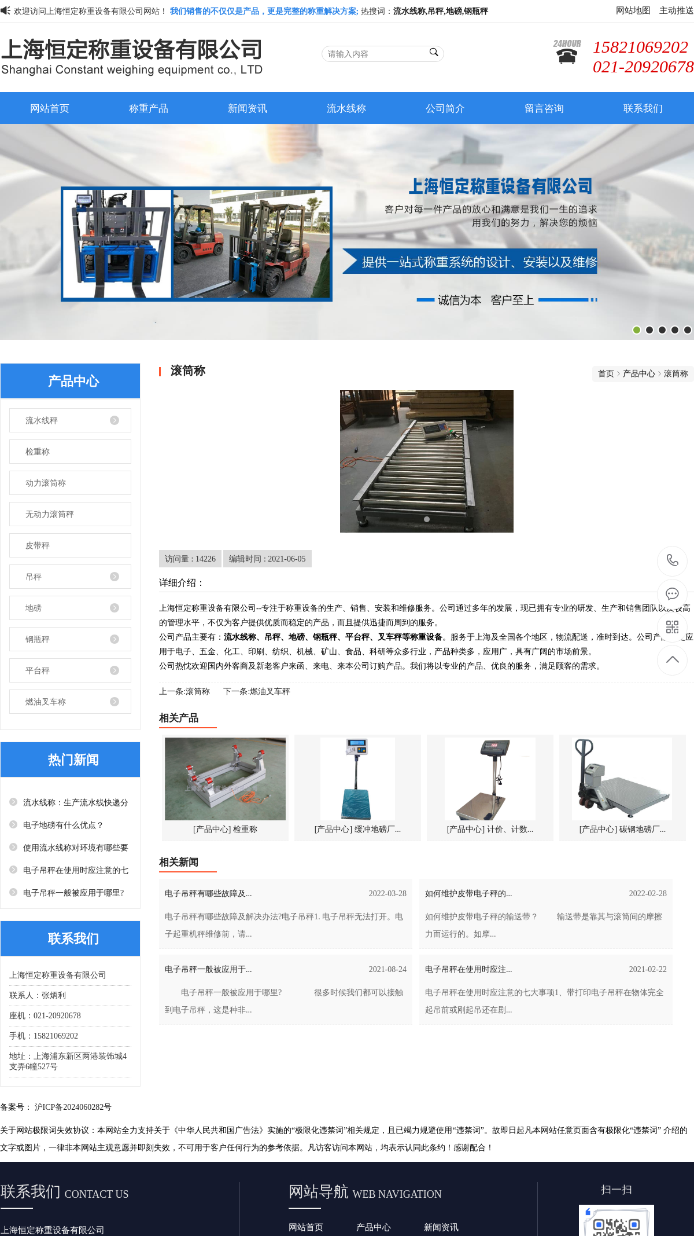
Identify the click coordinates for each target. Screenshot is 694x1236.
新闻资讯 (247, 108)
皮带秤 (37, 545)
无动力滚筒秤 (49, 514)
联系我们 (643, 108)
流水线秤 (41, 420)
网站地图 (633, 10)
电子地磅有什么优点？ (63, 825)
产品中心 (373, 1227)
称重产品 (148, 108)
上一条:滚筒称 (184, 691)
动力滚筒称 (45, 483)
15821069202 (673, 560)
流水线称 (346, 108)
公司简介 (445, 108)
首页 (606, 373)
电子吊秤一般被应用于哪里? (73, 893)
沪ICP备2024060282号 (73, 1107)
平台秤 (37, 670)
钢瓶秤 (37, 639)
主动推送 (676, 10)
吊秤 (33, 577)
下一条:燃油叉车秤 (256, 691)
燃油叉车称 (45, 702)
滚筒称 (676, 373)
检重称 (37, 452)
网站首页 (49, 108)
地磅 (33, 608)
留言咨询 (544, 108)
